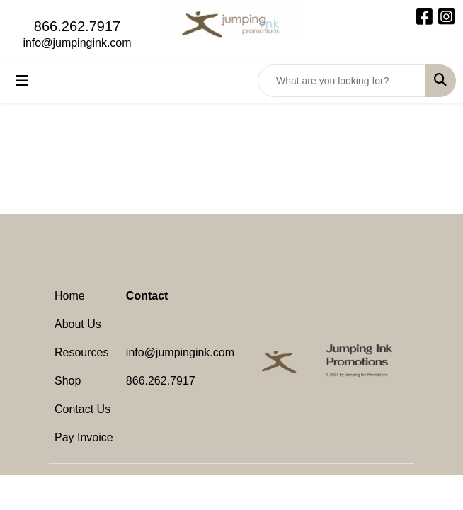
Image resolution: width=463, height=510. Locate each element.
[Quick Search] (342, 80)
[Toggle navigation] (22, 81)
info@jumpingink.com (77, 43)
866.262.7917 (77, 26)
